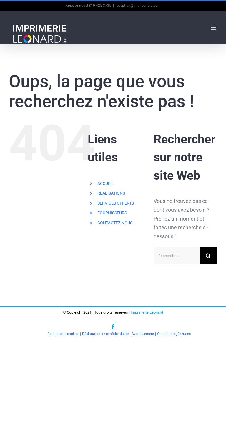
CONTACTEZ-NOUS (114, 223)
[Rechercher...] (177, 255)
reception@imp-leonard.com (138, 6)
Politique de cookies (63, 334)
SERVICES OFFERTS (115, 203)
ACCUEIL (105, 183)
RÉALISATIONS (111, 193)
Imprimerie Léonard (147, 312)
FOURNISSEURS (112, 213)
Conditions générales (174, 334)
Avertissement (143, 334)
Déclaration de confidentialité (105, 334)
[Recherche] (208, 255)
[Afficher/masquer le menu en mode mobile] (214, 28)
